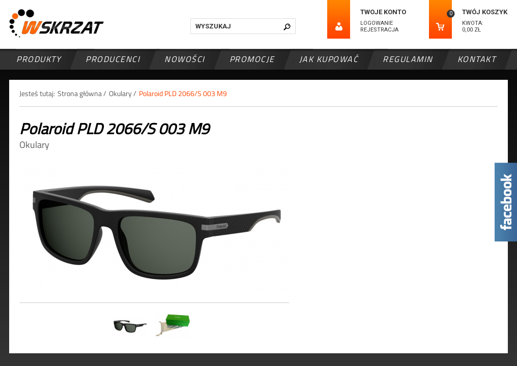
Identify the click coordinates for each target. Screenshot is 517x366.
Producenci (112, 59)
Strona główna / (82, 93)
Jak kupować (329, 59)
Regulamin (408, 59)
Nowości (184, 59)
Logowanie (376, 23)
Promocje (252, 59)
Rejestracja (379, 29)
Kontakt (476, 59)
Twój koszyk (484, 12)
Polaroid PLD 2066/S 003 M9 (183, 93)
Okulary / (122, 93)
